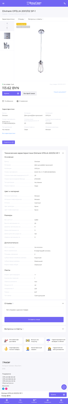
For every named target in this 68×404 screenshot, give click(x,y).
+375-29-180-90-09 (8, 377)
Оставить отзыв (34, 319)
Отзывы (21, 19)
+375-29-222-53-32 (8, 381)
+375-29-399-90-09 (8, 379)
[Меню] (3, 3)
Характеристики (8, 19)
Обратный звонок (8, 383)
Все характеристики (8, 133)
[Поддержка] (64, 3)
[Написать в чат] (64, 387)
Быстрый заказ (29, 93)
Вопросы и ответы (35, 19)
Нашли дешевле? (60, 92)
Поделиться (8, 142)
